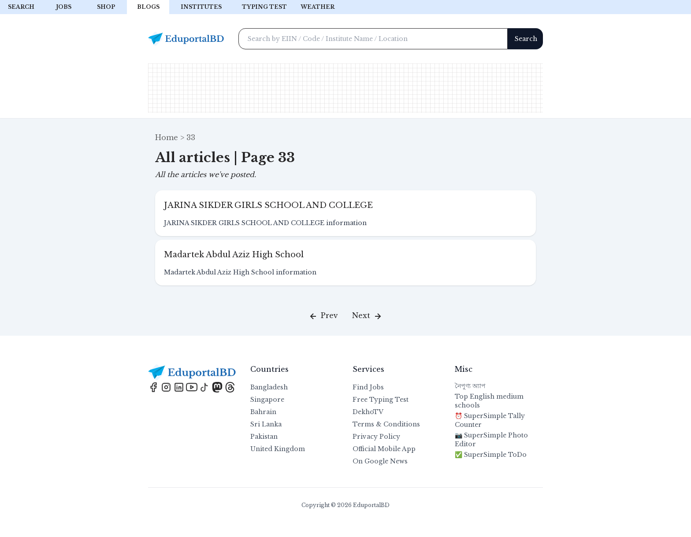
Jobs (63, 7)
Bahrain (263, 412)
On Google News (380, 461)
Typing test (264, 7)
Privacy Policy (376, 437)
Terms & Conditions (386, 424)
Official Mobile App (384, 449)
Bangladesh (269, 387)
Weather (317, 7)
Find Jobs (368, 387)
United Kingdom (277, 449)
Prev (323, 316)
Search (21, 7)
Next (367, 316)
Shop (106, 7)
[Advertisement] (345, 88)
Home (166, 137)
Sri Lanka (266, 424)
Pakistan (264, 437)
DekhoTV (368, 412)
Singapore (267, 400)
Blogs (148, 7)
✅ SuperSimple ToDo (491, 455)
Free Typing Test (381, 400)
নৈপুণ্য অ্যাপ (470, 386)
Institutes (201, 7)
